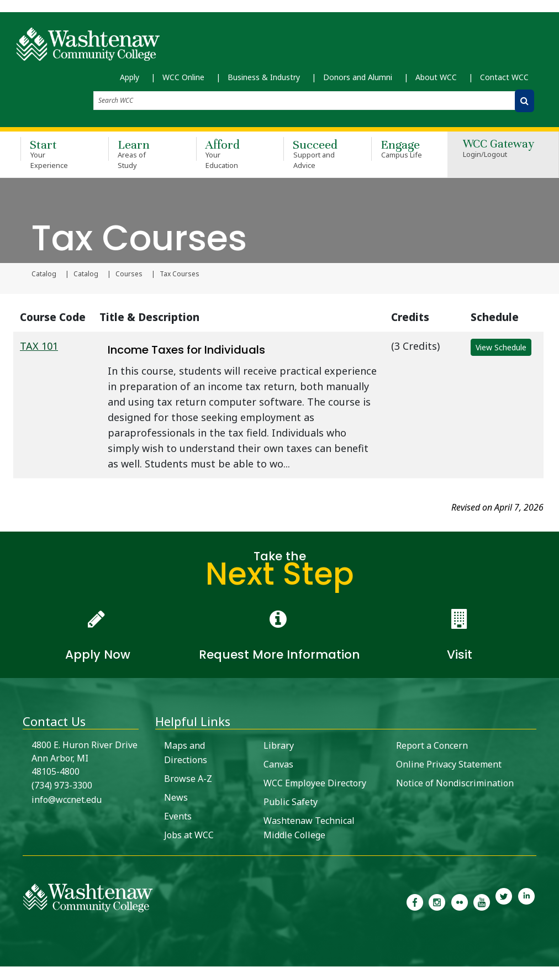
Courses (129, 274)
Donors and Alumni (357, 77)
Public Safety (290, 802)
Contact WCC (504, 77)
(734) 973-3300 (61, 786)
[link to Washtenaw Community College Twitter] (504, 902)
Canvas (278, 765)
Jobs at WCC (189, 835)
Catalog (43, 274)
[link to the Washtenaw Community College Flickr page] (460, 902)
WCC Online (183, 77)
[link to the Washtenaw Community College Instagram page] (437, 902)
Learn (136, 154)
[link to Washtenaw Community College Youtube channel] (482, 902)
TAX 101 (39, 346)
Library (278, 746)
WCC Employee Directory (314, 783)
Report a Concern (432, 746)
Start (48, 154)
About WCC (436, 77)
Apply (129, 77)
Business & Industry (264, 77)
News (176, 798)
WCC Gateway (498, 149)
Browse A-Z (188, 779)
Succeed (311, 154)
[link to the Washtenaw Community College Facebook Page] (415, 902)
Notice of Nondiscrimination (455, 783)
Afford (224, 154)
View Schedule (501, 348)
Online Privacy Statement (449, 765)
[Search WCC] (524, 101)
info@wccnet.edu (66, 800)
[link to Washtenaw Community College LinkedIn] (526, 902)
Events (178, 817)
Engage (399, 149)
